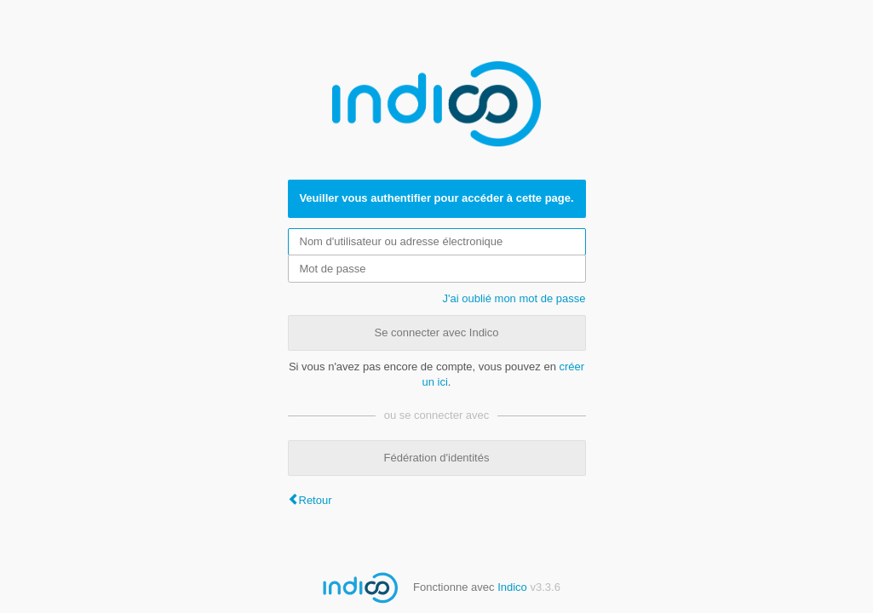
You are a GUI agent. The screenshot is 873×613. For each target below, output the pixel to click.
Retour (315, 500)
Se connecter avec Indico (437, 332)
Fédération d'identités (437, 457)
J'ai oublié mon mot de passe (514, 298)
